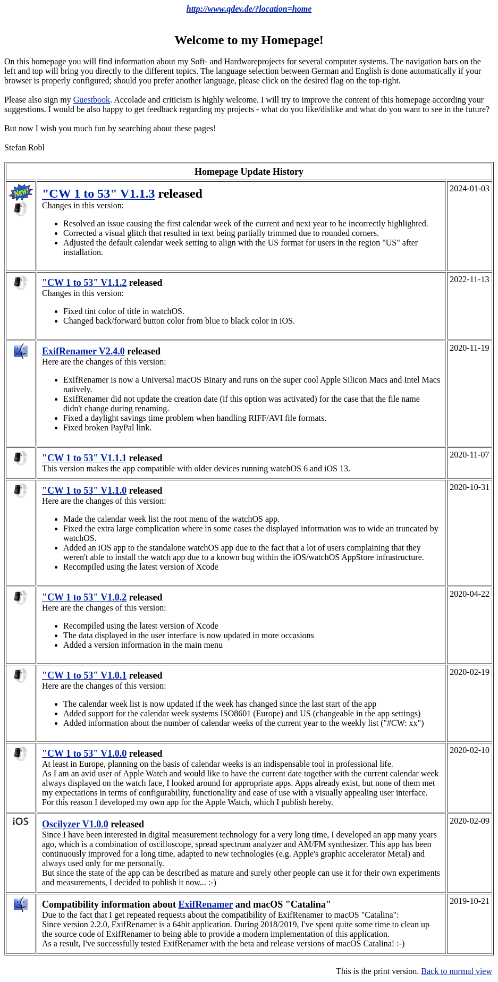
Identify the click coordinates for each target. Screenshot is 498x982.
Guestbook (91, 99)
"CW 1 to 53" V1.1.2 (84, 282)
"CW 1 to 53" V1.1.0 (84, 490)
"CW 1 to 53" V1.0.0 (84, 753)
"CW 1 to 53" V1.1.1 (84, 458)
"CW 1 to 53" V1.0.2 (84, 597)
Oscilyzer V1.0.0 (75, 824)
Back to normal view (456, 971)
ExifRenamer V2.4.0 (83, 351)
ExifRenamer (206, 904)
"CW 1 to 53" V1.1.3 (98, 193)
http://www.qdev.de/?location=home (249, 8)
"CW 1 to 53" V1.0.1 (84, 675)
